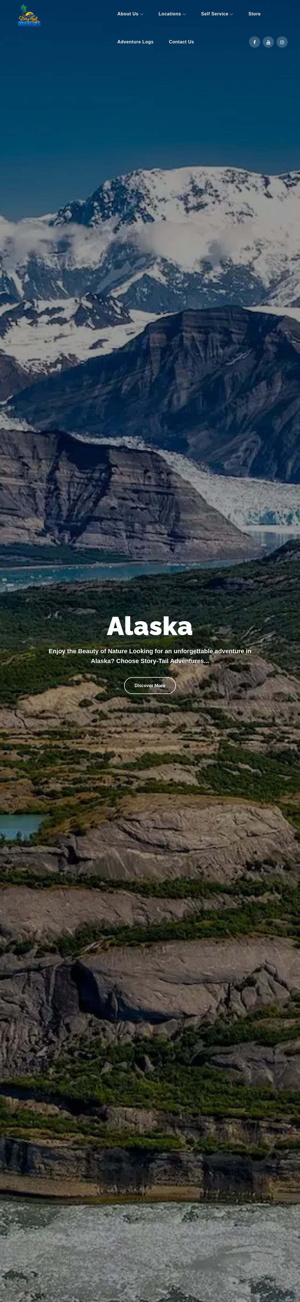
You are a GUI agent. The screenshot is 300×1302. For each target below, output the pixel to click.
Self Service (217, 13)
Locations (172, 13)
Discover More (150, 682)
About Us (130, 13)
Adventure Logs (135, 41)
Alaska (150, 626)
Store (254, 13)
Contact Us (181, 41)
